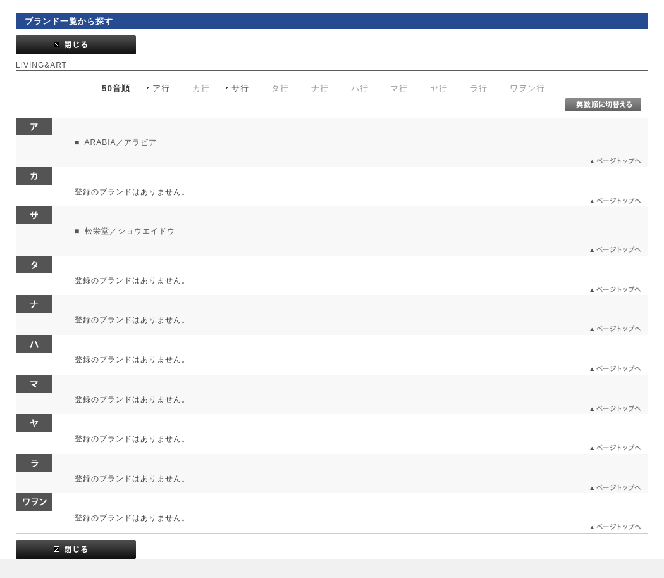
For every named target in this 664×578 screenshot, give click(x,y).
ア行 (161, 88)
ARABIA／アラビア (119, 142)
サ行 (240, 88)
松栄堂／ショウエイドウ (128, 231)
